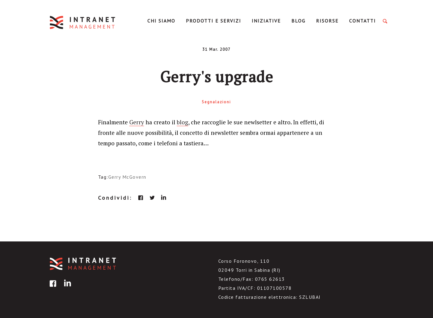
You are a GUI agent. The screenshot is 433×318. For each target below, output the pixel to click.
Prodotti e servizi (213, 21)
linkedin (163, 197)
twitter (152, 197)
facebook (140, 197)
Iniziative (266, 21)
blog (182, 122)
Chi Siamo (161, 21)
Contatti (362, 21)
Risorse (327, 21)
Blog (298, 21)
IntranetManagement (83, 22)
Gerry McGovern (127, 177)
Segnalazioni (216, 101)
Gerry (136, 122)
